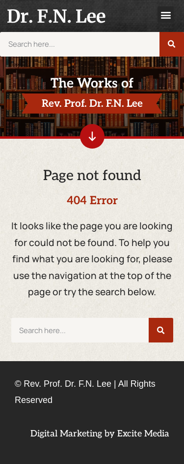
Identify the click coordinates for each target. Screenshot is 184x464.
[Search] (171, 44)
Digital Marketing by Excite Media (99, 434)
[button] (166, 14)
